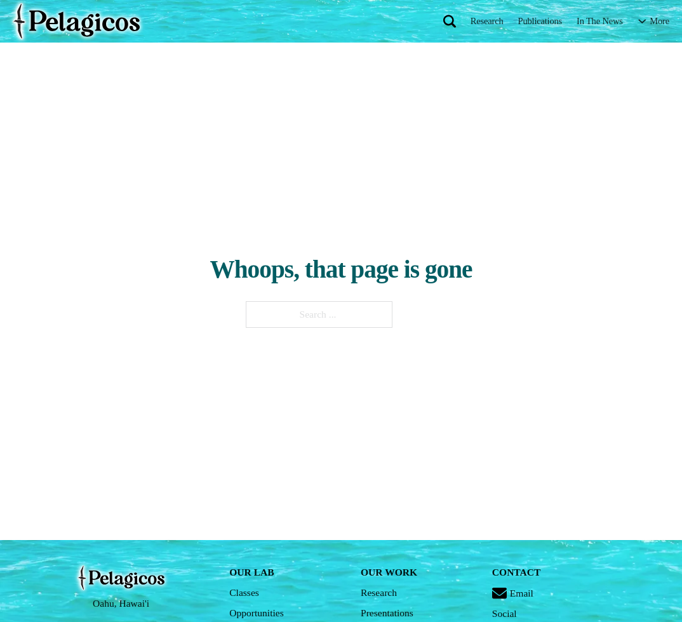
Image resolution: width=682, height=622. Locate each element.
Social (504, 613)
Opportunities (256, 612)
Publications (540, 21)
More (659, 21)
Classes (244, 592)
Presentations (387, 612)
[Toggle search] (449, 21)
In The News (600, 21)
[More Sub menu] (642, 21)
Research (487, 21)
